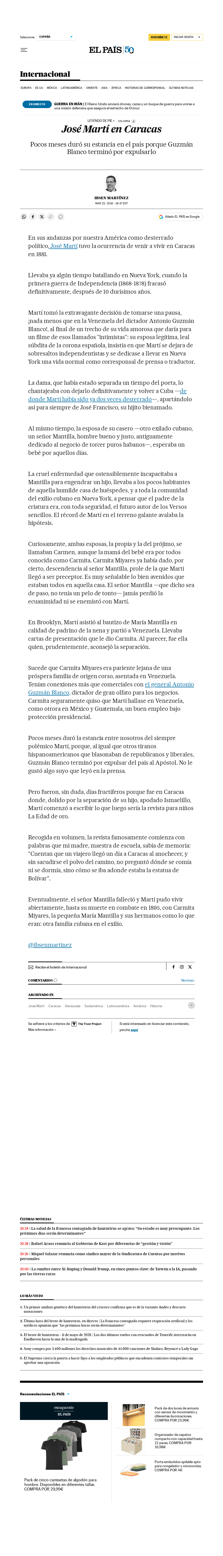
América (139, 1006)
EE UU (39, 88)
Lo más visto (31, 1296)
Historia (156, 1006)
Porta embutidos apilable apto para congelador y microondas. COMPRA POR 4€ (178, 1466)
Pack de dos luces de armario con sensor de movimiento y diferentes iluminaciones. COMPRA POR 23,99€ (177, 1414)
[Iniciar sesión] (187, 37)
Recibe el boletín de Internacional (61, 967)
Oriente (92, 88)
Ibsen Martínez (111, 198)
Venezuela (72, 1006)
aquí (134, 1029)
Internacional (45, 74)
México (52, 88)
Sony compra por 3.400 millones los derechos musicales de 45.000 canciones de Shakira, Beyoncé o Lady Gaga (111, 1349)
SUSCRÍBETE (159, 37)
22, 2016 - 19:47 (111, 203)
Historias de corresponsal (145, 88)
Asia (104, 88)
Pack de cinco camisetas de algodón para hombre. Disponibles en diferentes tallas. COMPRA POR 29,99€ (60, 1484)
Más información (42, 1029)
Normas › (188, 980)
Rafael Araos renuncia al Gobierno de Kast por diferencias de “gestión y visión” (101, 1243)
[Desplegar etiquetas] (191, 1005)
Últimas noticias (181, 88)
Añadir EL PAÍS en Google (182, 216)
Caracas (54, 1006)
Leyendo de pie (100, 121)
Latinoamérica (71, 88)
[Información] (134, 121)
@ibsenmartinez (50, 944)
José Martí (63, 245)
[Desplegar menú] (24, 50)
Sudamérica (93, 1006)
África (116, 88)
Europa (26, 88)
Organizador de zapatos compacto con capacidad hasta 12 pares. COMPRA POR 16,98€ (179, 1441)
